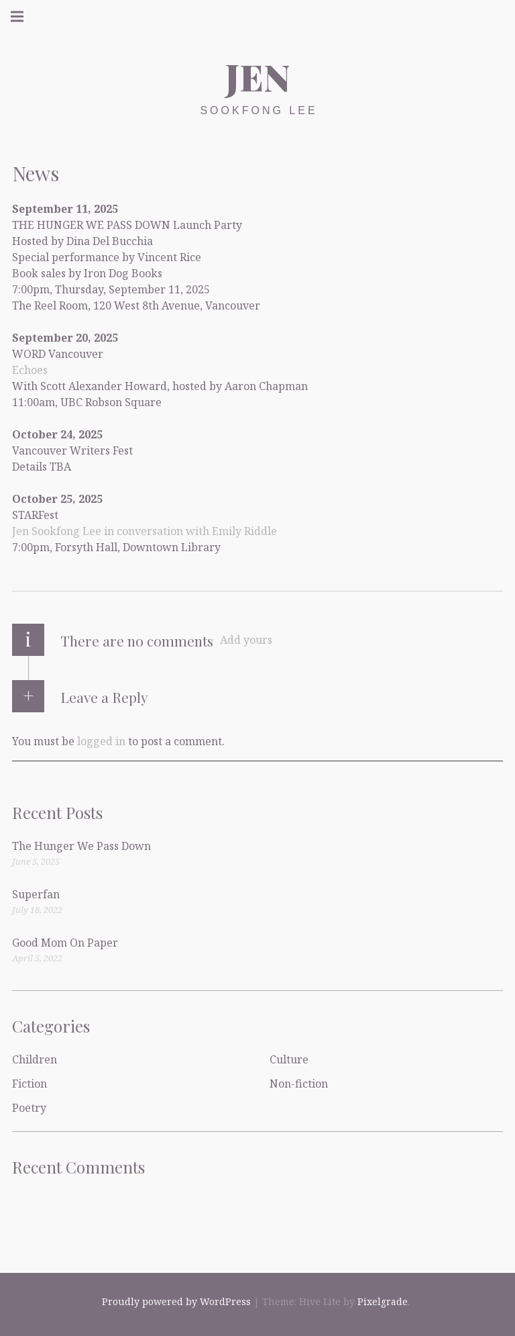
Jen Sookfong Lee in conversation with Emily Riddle (144, 530)
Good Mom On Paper (65, 942)
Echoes (30, 369)
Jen (257, 76)
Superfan (36, 894)
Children (34, 1059)
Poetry (29, 1107)
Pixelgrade (382, 1301)
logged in (101, 740)
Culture (289, 1059)
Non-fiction (299, 1083)
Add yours (246, 639)
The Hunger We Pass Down (81, 846)
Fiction (29, 1083)
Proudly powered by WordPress (176, 1301)
